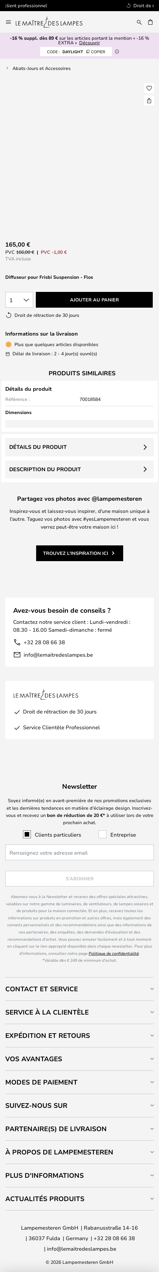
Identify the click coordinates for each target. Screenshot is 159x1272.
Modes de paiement (41, 1082)
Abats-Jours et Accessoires (41, 68)
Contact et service (41, 988)
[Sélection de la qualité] (19, 300)
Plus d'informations (44, 1175)
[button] (149, 88)
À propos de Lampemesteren (59, 1152)
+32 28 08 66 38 (44, 642)
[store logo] (53, 22)
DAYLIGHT (76, 51)
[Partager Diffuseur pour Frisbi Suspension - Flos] (149, 100)
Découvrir (89, 42)
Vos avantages (33, 1058)
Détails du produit (38, 446)
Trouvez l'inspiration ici (75, 553)
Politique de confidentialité (114, 953)
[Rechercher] (139, 22)
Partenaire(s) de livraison (56, 1128)
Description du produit (45, 469)
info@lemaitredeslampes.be (58, 654)
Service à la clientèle (47, 1012)
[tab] (79, 988)
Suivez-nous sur (36, 1105)
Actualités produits (44, 1198)
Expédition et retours (47, 1035)
